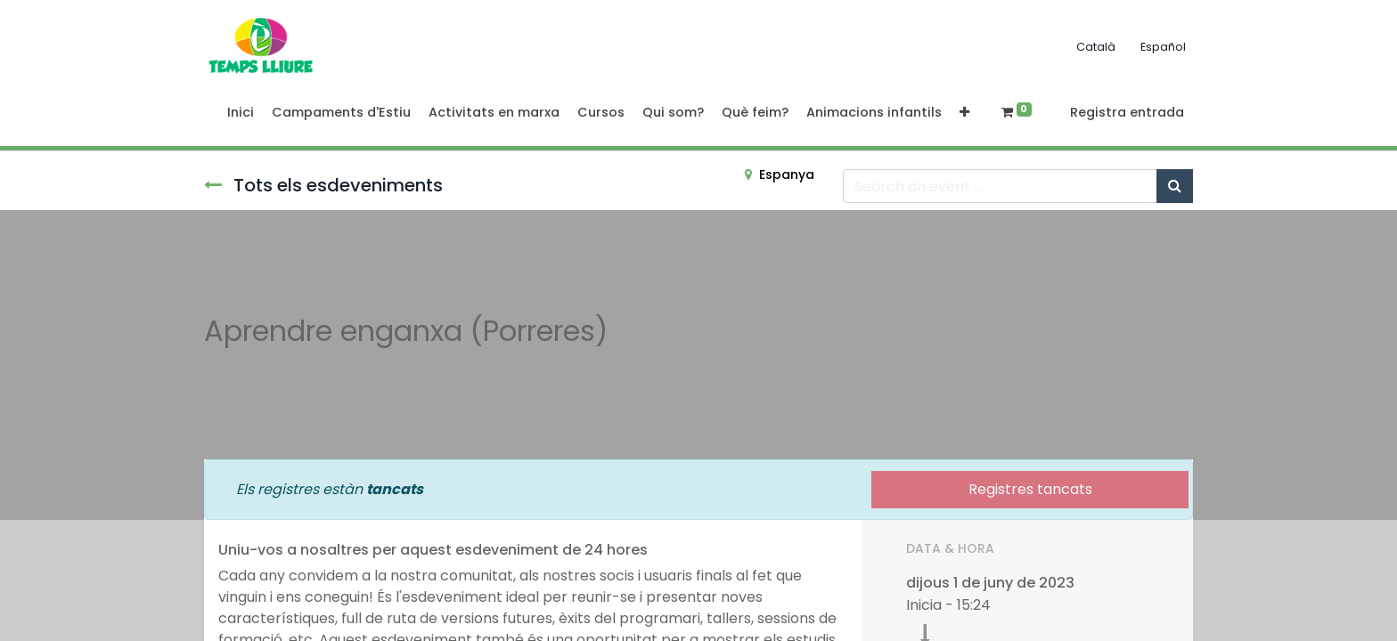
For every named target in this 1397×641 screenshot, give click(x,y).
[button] (964, 113)
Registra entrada (1127, 112)
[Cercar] (1174, 186)
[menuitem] (240, 113)
